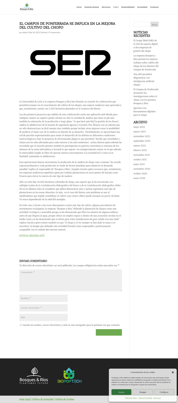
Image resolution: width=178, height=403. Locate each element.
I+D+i (115, 7)
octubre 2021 (140, 159)
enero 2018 (139, 178)
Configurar (164, 392)
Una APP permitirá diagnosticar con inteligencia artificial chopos (144, 79)
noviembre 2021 (142, 155)
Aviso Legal (157, 398)
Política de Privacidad (145, 398)
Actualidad (142, 7)
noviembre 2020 (142, 169)
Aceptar (121, 392)
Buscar (154, 24)
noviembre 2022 (142, 136)
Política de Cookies (64, 399)
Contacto (154, 7)
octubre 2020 (140, 173)
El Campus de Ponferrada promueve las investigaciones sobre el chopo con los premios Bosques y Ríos (146, 96)
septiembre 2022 (142, 141)
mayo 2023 (139, 127)
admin (24, 32)
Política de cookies (131, 398)
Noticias (44, 32)
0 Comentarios (54, 32)
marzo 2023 (140, 132)
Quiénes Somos (91, 7)
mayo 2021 (139, 164)
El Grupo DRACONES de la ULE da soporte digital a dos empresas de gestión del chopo (146, 45)
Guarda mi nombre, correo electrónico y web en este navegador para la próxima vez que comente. (71, 325)
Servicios (106, 7)
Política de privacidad (42, 399)
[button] (173, 372)
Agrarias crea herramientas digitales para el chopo (145, 111)
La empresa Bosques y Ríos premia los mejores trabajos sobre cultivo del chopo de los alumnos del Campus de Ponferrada (146, 63)
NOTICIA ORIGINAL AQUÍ (31, 235)
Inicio (79, 7)
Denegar (142, 392)
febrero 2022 (140, 150)
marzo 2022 (140, 146)
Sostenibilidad (127, 7)
